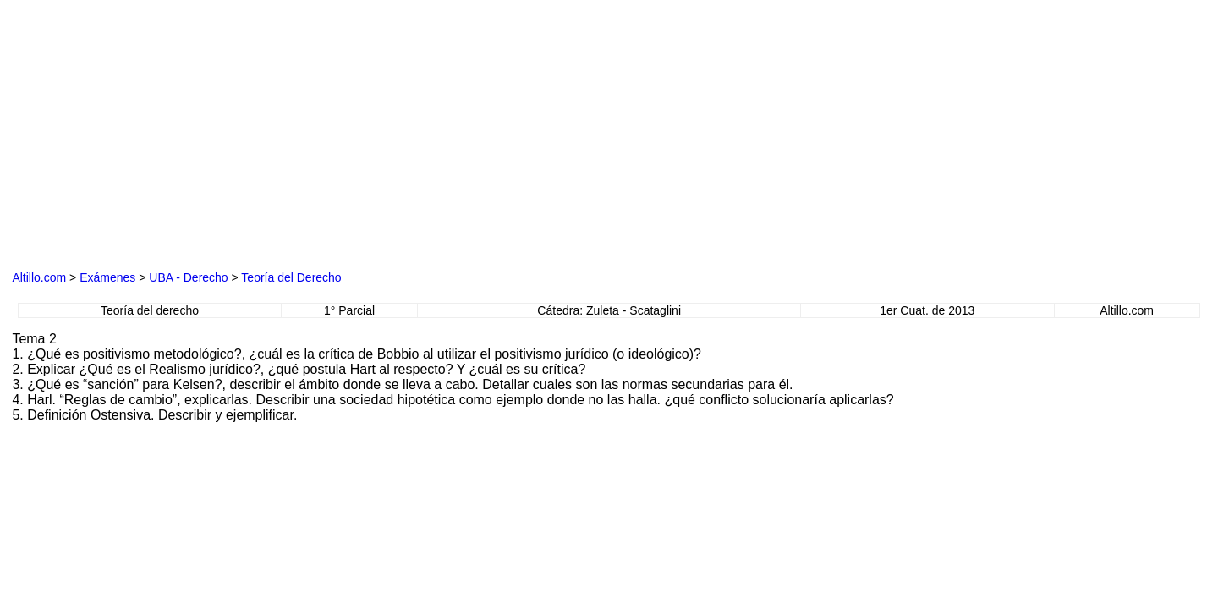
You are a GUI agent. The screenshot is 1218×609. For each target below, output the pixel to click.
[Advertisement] (205, 146)
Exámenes (107, 277)
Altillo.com (39, 277)
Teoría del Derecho (291, 277)
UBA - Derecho (188, 277)
